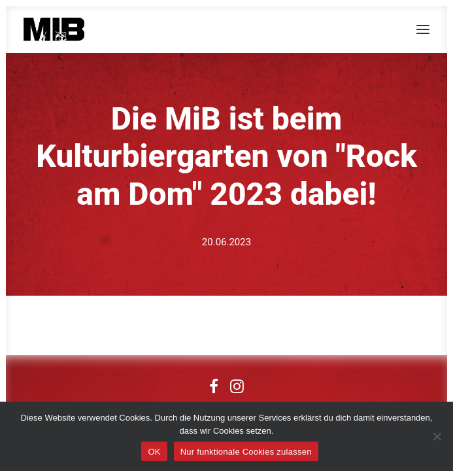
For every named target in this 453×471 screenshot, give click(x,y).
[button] (423, 29)
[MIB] (54, 29)
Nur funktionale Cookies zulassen (246, 452)
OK (154, 452)
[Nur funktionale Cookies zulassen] (436, 436)
